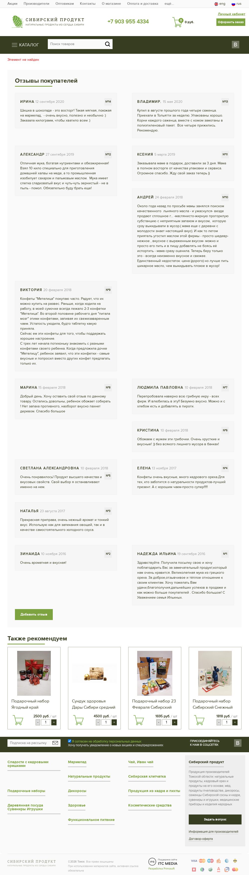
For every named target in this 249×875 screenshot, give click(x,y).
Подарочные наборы (26, 790)
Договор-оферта (201, 839)
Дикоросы (77, 790)
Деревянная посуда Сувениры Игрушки (25, 807)
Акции (12, 3)
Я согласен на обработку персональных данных (106, 741)
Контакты (88, 3)
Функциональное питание (91, 819)
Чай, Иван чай (140, 761)
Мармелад (77, 761)
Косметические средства (150, 805)
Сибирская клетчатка (147, 776)
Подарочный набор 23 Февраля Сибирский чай (154, 704)
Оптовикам (65, 3)
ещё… (169, 3)
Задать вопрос (215, 819)
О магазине (111, 3)
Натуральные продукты (89, 776)
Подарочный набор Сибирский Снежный (213, 704)
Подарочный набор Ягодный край (30, 704)
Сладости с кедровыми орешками (28, 763)
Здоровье (76, 805)
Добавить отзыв (33, 614)
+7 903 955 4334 (128, 21)
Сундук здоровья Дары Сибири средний (93, 704)
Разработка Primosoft (161, 868)
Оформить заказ (231, 22)
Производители (36, 3)
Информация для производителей (213, 831)
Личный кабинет (231, 13)
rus (237, 3)
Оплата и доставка (142, 3)
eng (219, 3)
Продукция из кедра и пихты (154, 790)
